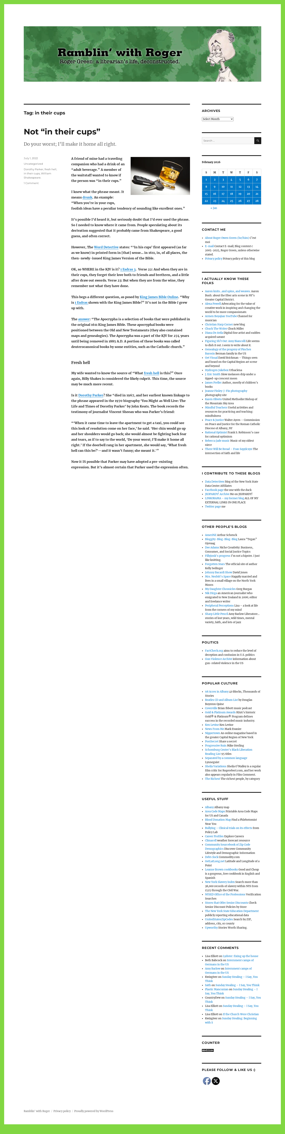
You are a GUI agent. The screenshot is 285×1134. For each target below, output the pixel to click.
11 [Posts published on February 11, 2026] (231, 186)
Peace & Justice (214, 420)
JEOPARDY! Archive (217, 494)
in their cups (32, 173)
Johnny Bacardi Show (218, 572)
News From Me (214, 729)
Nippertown (212, 733)
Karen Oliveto (213, 399)
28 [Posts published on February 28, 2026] (256, 201)
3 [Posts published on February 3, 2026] (223, 179)
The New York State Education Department (232, 911)
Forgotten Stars (215, 564)
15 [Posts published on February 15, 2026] (206, 194)
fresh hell (151, 373)
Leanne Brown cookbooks (221, 869)
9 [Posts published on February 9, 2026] (215, 186)
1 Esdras (81, 302)
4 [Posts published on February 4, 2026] (231, 179)
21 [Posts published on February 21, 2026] (257, 194)
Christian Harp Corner (219, 324)
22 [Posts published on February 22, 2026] (206, 201)
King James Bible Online (159, 297)
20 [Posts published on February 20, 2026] (248, 194)
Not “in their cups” (62, 131)
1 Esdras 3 (128, 269)
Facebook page (214, 490)
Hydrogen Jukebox (217, 370)
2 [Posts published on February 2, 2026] (215, 179)
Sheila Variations (215, 766)
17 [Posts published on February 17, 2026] (223, 194)
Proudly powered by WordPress (93, 1111)
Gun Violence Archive (218, 659)
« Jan (214, 208)
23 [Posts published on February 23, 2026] (214, 201)
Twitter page (213, 506)
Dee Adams (212, 547)
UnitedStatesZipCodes (219, 919)
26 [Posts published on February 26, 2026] (240, 201)
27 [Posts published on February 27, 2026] (248, 201)
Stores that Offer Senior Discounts (226, 902)
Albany (209, 807)
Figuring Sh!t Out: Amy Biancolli (225, 341)
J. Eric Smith (212, 374)
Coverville (211, 708)
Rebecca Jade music (217, 440)
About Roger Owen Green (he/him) (227, 238)
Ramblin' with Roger (37, 1111)
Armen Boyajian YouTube (221, 316)
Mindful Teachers (216, 407)
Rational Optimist (216, 432)
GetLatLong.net (215, 861)
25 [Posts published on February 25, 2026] (231, 201)
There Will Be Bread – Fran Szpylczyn (228, 449)
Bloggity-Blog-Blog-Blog (221, 539)
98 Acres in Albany (217, 691)
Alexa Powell (213, 303)
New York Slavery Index (220, 882)
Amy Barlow (212, 968)
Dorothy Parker (90, 395)
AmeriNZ (211, 535)
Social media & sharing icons (120, 1131)
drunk (87, 197)
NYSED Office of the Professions (225, 894)
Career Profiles (214, 836)
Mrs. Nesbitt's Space (218, 576)
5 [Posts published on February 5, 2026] (240, 179)
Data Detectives (214, 481)
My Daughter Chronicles (220, 589)
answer (84, 319)
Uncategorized (33, 163)
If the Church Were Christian (241, 1014)
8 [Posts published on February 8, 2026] (206, 186)
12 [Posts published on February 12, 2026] (240, 186)
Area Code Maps (215, 811)
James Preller (213, 382)
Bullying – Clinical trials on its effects (228, 828)
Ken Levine (212, 725)
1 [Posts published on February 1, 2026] (206, 179)
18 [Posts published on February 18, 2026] (231, 194)
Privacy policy (213, 258)
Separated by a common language (226, 758)
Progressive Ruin (215, 745)
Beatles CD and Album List (221, 700)
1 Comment (31, 183)
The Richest (212, 779)
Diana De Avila (214, 333)
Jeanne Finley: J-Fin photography (226, 391)
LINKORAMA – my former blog (224, 498)
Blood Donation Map (218, 819)
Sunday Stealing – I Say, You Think (237, 985)
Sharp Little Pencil (216, 614)
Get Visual (211, 357)
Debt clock (211, 857)
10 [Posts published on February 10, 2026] (223, 186)
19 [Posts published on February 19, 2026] (239, 194)
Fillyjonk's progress (217, 556)
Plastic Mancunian (216, 989)
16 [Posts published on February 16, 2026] (214, 194)
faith (208, 985)
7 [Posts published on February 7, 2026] (257, 179)
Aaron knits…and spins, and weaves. (228, 291)
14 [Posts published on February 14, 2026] (257, 186)
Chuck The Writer (216, 328)
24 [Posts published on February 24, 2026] (223, 201)
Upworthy (211, 927)
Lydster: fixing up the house (240, 956)
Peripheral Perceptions (219, 605)
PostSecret (211, 741)
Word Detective (106, 247)
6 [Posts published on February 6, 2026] (248, 179)
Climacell (211, 840)
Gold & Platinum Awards (220, 712)
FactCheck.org (214, 650)
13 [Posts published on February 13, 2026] (248, 186)
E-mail (209, 246)
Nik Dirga (211, 593)
